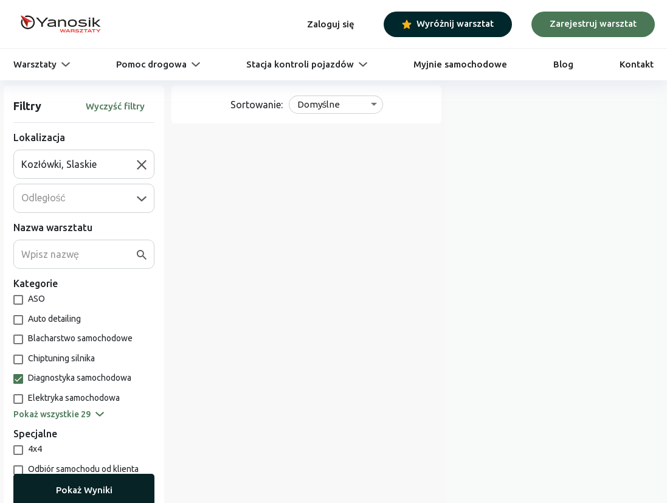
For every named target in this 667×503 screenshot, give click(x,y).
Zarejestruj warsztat (593, 23)
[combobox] (79, 164)
